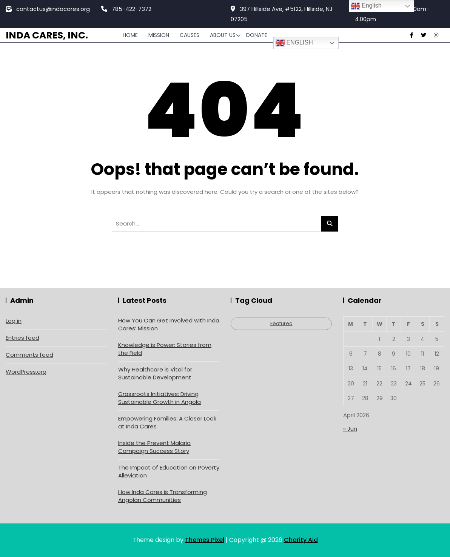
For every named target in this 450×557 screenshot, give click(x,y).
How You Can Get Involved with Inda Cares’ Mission (168, 324)
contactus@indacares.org (48, 9)
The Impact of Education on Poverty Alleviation (168, 471)
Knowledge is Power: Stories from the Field (164, 349)
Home (130, 35)
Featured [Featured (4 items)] (281, 323)
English (294, 43)
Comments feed (29, 355)
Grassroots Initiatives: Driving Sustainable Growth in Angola (159, 398)
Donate (256, 35)
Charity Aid (301, 540)
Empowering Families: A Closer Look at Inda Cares (167, 422)
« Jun (350, 429)
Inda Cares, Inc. (47, 35)
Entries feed (22, 338)
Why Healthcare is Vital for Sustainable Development (155, 373)
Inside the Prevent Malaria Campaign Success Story (154, 447)
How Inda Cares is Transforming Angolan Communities (162, 496)
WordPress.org (26, 372)
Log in (14, 321)
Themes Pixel (204, 540)
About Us (223, 35)
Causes (189, 35)
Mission (158, 35)
